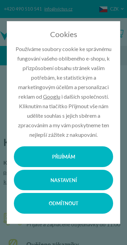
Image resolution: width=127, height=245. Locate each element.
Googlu (51, 96)
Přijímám (63, 156)
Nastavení (63, 180)
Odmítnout (63, 203)
